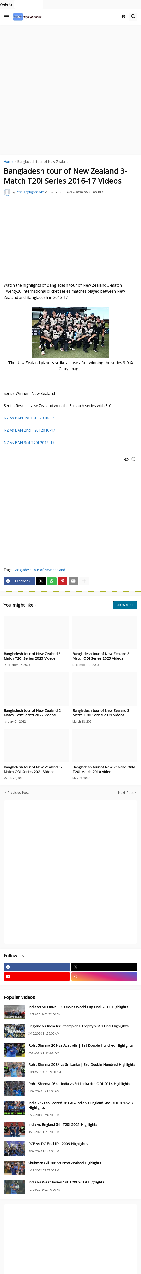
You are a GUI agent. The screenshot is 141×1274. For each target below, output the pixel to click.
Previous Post (18, 792)
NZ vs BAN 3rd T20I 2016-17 (29, 442)
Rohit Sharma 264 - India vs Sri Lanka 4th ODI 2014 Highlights (79, 1083)
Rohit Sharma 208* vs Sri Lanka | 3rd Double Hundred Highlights (81, 1064)
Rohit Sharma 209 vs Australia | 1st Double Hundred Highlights (80, 1045)
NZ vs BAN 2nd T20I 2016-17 (29, 430)
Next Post (126, 792)
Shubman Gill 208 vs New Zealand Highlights (64, 1163)
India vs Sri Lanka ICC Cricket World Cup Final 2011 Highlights (78, 1007)
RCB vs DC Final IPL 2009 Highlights (58, 1143)
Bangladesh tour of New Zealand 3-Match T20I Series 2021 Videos (101, 713)
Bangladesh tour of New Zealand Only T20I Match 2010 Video (103, 769)
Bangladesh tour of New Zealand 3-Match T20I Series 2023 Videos (33, 656)
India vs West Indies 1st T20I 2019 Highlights (66, 1182)
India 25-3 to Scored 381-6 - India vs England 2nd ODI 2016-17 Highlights (80, 1105)
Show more (125, 605)
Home (8, 162)
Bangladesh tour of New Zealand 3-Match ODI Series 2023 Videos (101, 656)
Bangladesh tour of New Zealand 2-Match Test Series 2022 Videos (33, 713)
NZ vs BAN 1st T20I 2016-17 (29, 418)
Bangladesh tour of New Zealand (43, 162)
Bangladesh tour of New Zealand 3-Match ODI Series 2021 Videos (33, 769)
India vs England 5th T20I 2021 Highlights (62, 1124)
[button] (6, 17)
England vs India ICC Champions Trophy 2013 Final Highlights (78, 1026)
